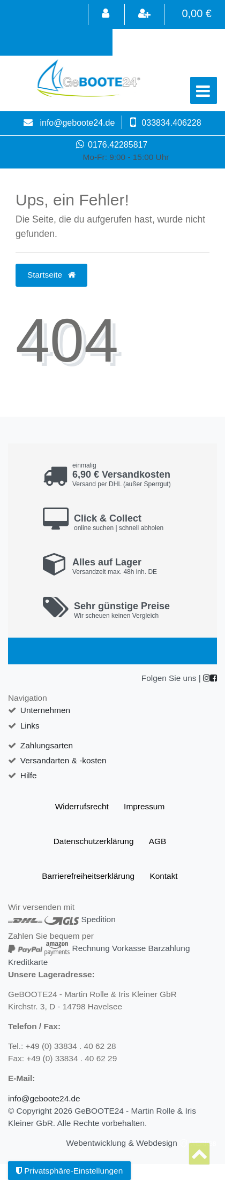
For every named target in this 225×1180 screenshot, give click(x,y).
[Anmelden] (105, 14)
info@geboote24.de (77, 122)
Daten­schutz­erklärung (94, 841)
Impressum (144, 806)
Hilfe (28, 775)
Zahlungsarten (46, 745)
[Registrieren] (144, 14)
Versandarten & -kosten (63, 760)
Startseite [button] (51, 274)
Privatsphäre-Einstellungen (69, 1170)
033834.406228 (171, 122)
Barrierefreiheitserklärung (88, 875)
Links (30, 725)
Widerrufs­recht (82, 806)
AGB (158, 841)
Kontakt (163, 875)
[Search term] (166, 42)
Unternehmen (45, 710)
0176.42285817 (113, 144)
